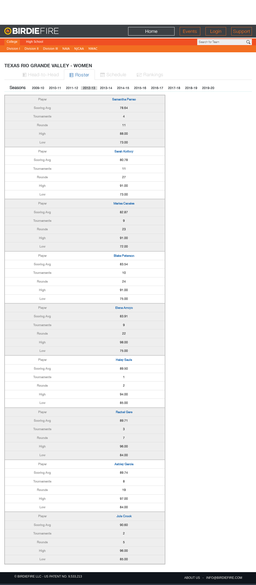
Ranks (150, 74)
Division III (50, 49)
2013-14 (106, 88)
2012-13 (89, 88)
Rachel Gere (124, 412)
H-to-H (40, 74)
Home (151, 31)
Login (215, 31)
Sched (113, 74)
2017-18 (174, 88)
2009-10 (38, 88)
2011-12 (72, 88)
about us (192, 578)
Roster (79, 74)
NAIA (66, 49)
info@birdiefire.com (224, 578)
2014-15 (123, 88)
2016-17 (157, 88)
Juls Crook (124, 516)
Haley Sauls (124, 360)
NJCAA (79, 49)
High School (34, 42)
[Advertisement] (128, 11)
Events (190, 31)
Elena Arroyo (124, 308)
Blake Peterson (124, 256)
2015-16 (140, 88)
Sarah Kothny (123, 151)
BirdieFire (41, 31)
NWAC (92, 49)
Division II (31, 49)
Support (241, 31)
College (12, 42)
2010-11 (55, 88)
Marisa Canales (123, 203)
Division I (13, 49)
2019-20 (208, 88)
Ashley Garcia (123, 464)
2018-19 (191, 88)
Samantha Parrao (124, 99)
